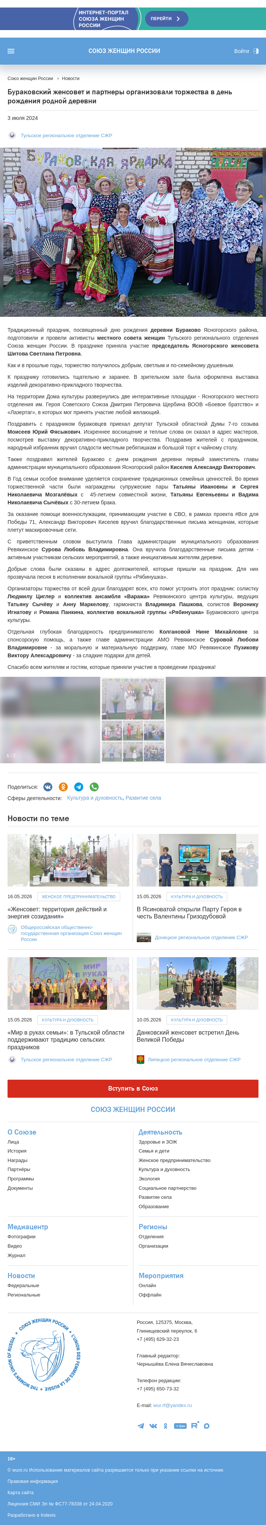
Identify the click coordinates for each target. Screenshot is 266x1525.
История (17, 1151)
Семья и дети (154, 1151)
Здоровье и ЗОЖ (158, 1142)
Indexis (48, 1515)
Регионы (153, 1226)
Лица (13, 1142)
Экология (149, 1179)
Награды (18, 1160)
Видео (15, 1246)
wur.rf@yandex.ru (172, 1405)
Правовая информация (33, 1481)
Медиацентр (28, 1226)
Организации (153, 1246)
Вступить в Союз (133, 1088)
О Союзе (22, 1132)
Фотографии (21, 1236)
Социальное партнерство (167, 1188)
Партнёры (19, 1169)
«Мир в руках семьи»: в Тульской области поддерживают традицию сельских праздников (66, 1039)
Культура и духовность (94, 798)
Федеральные (23, 1285)
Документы (20, 1188)
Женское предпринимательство (79, 897)
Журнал (16, 1255)
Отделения (151, 1236)
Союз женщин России (124, 51)
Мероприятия (161, 1275)
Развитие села (143, 798)
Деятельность (160, 1132)
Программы (21, 1179)
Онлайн (147, 1285)
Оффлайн (150, 1295)
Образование (154, 1206)
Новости (21, 1275)
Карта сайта (21, 1492)
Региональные (24, 1295)
